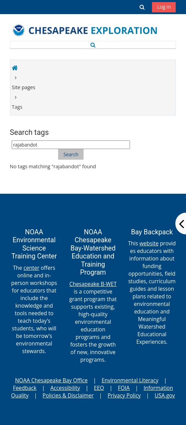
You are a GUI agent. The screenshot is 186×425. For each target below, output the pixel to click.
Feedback (24, 388)
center (31, 268)
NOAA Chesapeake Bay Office (51, 380)
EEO (99, 388)
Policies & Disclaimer (68, 395)
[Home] (90, 31)
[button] (142, 6)
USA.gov (165, 395)
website (149, 243)
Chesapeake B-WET (93, 284)
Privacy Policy (124, 395)
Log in (164, 6)
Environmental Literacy (129, 380)
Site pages (23, 87)
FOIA (124, 388)
